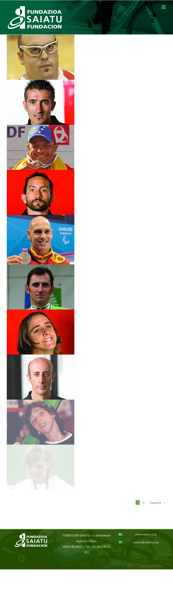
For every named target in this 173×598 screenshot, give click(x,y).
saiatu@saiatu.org (146, 542)
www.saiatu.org (145, 534)
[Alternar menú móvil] (164, 7)
